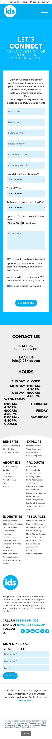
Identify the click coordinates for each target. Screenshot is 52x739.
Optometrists (8, 537)
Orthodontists (8, 530)
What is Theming (10, 466)
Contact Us (31, 550)
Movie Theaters (32, 496)
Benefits (10, 442)
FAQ (4, 483)
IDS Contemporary (34, 455)
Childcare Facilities (11, 540)
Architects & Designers (12, 560)
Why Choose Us (9, 480)
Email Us (24, 624)
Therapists (7, 534)
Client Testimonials (11, 452)
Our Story (6, 470)
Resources (36, 517)
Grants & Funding (33, 530)
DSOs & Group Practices (13, 524)
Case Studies (8, 449)
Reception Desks (33, 470)
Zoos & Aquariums (11, 554)
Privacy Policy (19, 727)
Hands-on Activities (34, 486)
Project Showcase (33, 446)
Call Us (20, 620)
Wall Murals (31, 466)
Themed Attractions (11, 557)
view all (29, 509)
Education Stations (34, 490)
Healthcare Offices (10, 527)
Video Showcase (33, 449)
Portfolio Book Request (35, 521)
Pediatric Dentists (10, 521)
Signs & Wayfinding (34, 500)
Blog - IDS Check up (34, 524)
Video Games (32, 483)
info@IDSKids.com (26, 361)
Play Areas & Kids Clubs (36, 493)
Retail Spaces (8, 550)
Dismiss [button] (26, 733)
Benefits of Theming (11, 446)
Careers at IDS (32, 547)
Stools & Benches (33, 473)
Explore (33, 442)
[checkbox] (26, 286)
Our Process (8, 476)
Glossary (6, 486)
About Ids (12, 462)
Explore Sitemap (33, 544)
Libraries (6, 547)
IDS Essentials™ (32, 452)
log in (36, 2)
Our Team (7, 473)
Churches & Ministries (12, 544)
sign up (45, 2)
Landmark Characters (35, 503)
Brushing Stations (33, 476)
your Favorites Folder (19, 2)
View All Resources (34, 554)
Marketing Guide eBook (36, 527)
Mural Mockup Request (35, 534)
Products (35, 462)
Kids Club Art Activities (35, 540)
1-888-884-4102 (26, 349)
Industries (12, 517)
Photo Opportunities (34, 480)
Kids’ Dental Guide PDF (35, 537)
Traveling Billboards (34, 506)
